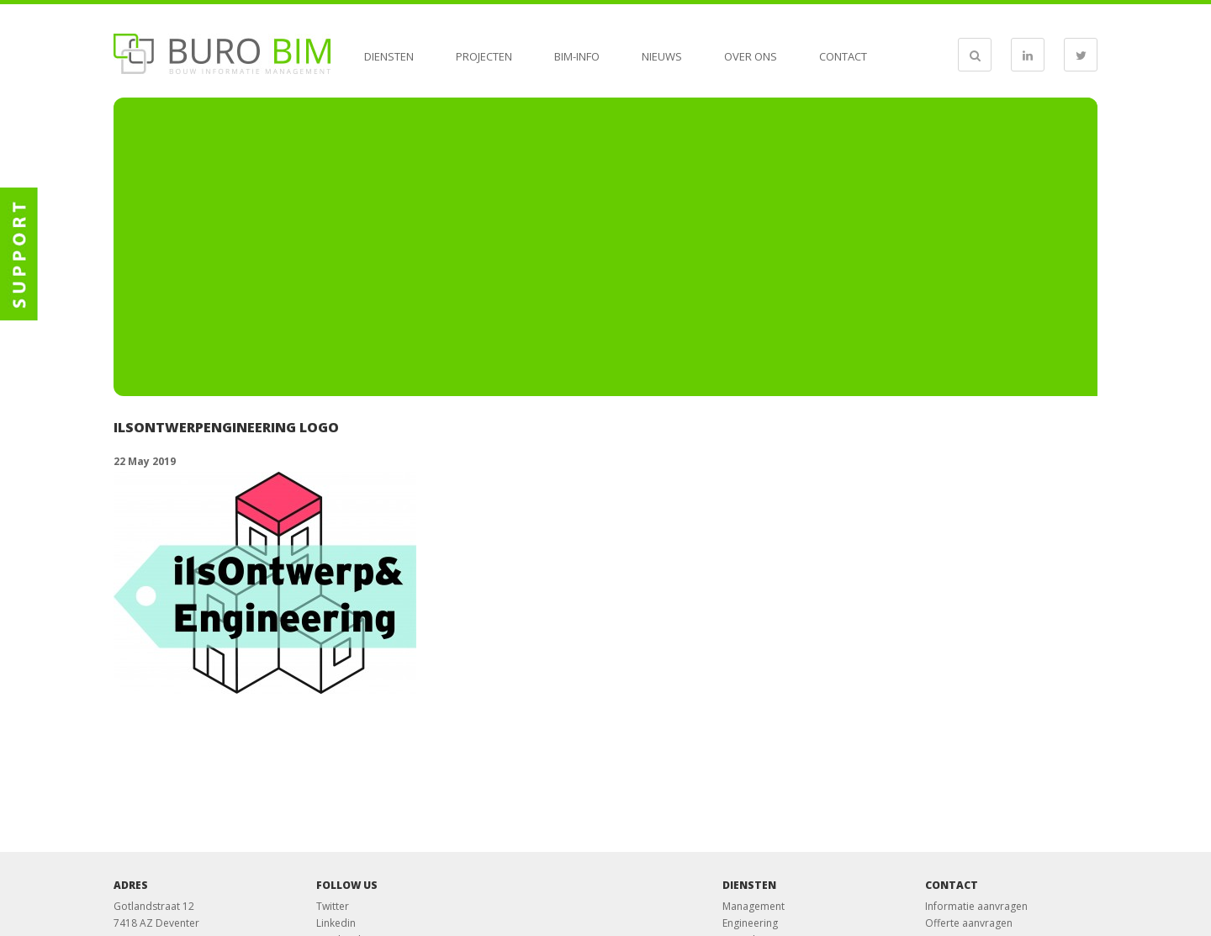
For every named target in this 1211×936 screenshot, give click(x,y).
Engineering (750, 923)
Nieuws (662, 56)
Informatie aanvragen (976, 906)
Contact (843, 56)
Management (753, 906)
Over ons (750, 56)
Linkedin (336, 923)
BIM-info (577, 56)
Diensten (389, 56)
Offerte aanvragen (969, 923)
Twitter (332, 906)
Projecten (484, 56)
